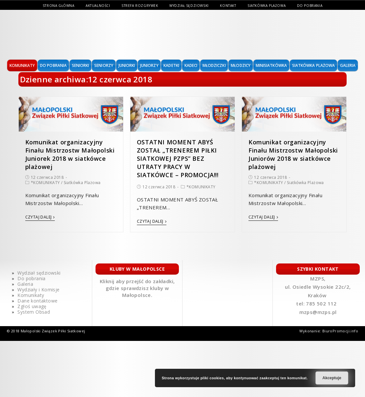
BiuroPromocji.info (340, 330)
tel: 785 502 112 (317, 303)
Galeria (25, 284)
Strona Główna (59, 5)
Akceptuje (331, 378)
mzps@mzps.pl (318, 312)
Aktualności (98, 5)
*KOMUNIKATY (45, 182)
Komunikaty (30, 295)
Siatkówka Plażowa (266, 5)
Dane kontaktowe (37, 301)
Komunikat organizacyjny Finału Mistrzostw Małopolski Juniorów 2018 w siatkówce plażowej (293, 154)
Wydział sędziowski (189, 5)
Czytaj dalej (40, 217)
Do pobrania (310, 5)
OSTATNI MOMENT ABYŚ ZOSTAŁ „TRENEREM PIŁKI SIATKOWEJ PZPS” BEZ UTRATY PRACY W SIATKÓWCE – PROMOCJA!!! (178, 158)
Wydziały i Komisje (38, 289)
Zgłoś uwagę (31, 306)
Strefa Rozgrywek (139, 5)
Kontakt (228, 5)
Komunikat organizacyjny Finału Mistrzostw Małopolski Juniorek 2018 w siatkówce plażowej (70, 154)
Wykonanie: (310, 330)
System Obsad (33, 312)
